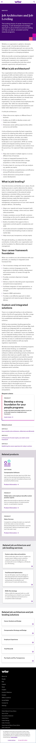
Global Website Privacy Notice (9, 711)
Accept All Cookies (22, 740)
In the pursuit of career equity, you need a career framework (15, 438)
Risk (3, 681)
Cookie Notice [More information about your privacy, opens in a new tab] (14, 737)
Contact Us (5, 703)
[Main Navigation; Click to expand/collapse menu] (2, 2)
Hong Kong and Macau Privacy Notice (11, 725)
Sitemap (4, 705)
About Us (4, 676)
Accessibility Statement (7, 715)
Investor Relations (7, 692)
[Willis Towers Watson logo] (5, 671)
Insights (4, 689)
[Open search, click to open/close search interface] (34, 2)
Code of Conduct (6, 722)
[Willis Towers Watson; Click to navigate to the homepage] (18, 2)
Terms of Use (5, 713)
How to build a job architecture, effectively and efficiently (18, 431)
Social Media (5, 700)
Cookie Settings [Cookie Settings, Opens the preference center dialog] (11, 740)
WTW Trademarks (6, 727)
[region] (18, 736)
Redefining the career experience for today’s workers (17, 446)
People (3, 679)
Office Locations (6, 697)
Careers (4, 695)
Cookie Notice (5, 718)
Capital (4, 684)
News (3, 687)
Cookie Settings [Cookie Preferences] (5, 720)
